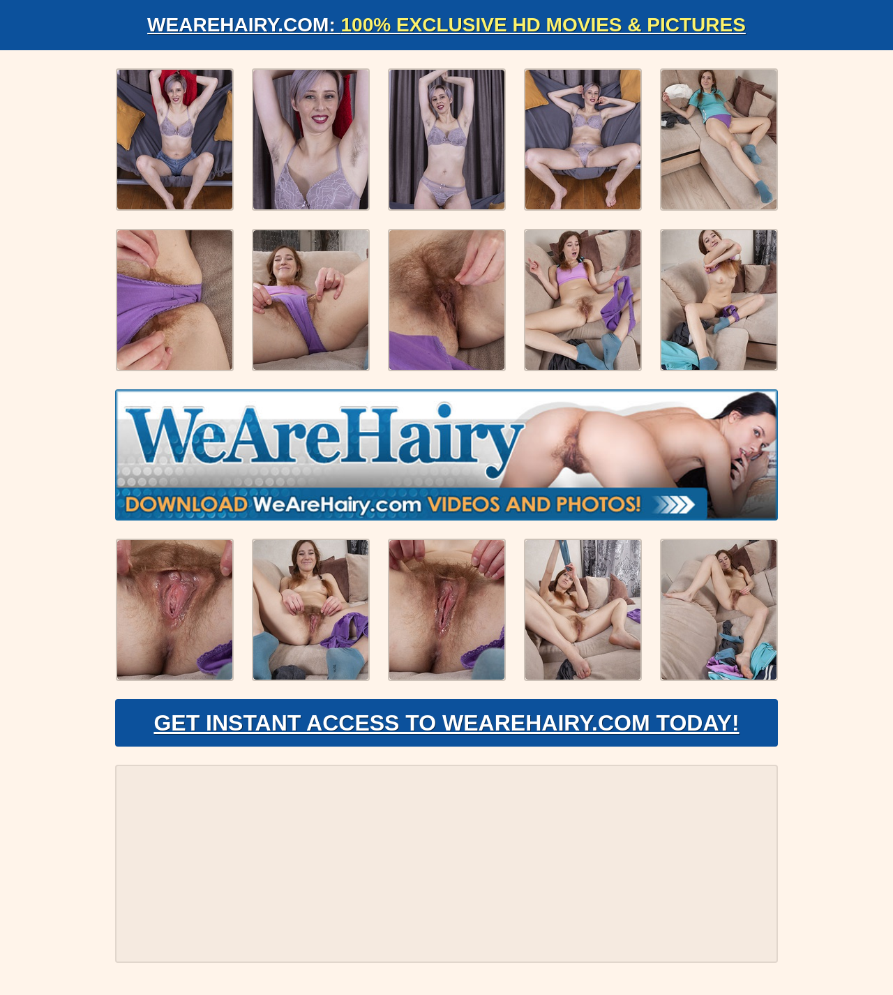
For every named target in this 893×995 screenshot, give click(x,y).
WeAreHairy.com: (446, 25)
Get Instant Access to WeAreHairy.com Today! (446, 722)
